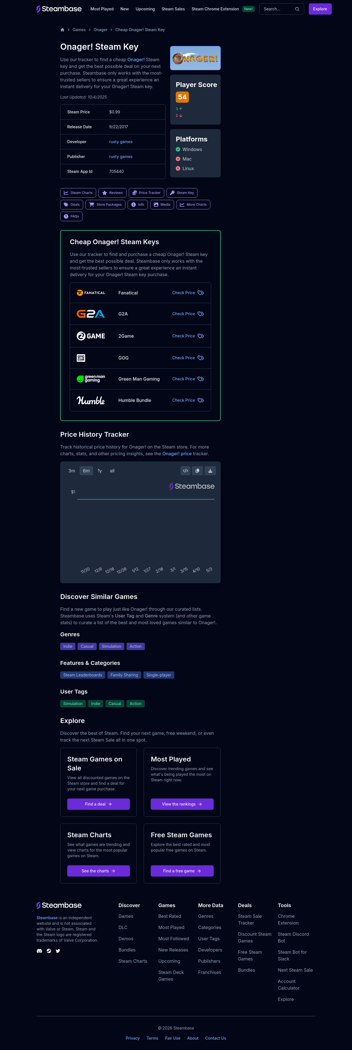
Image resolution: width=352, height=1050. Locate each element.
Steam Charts (132, 961)
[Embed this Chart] (185, 470)
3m (71, 470)
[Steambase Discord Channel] (39, 951)
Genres (205, 916)
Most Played (102, 8)
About (192, 1038)
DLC (122, 927)
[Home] (62, 30)
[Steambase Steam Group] (49, 951)
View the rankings (182, 804)
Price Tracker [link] (146, 193)
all (112, 470)
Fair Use (172, 1038)
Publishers (209, 961)
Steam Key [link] (182, 193)
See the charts (99, 870)
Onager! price (176, 453)
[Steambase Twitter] (58, 951)
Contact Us (215, 1038)
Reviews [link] (112, 193)
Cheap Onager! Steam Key (140, 29)
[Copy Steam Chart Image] (197, 470)
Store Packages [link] (105, 204)
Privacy (133, 1038)
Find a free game (182, 870)
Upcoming (145, 8)
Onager (100, 29)
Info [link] (137, 204)
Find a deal (98, 804)
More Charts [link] (193, 204)
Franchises (209, 972)
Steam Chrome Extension (215, 8)
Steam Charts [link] (78, 193)
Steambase (47, 917)
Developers (210, 950)
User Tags (209, 938)
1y (100, 470)
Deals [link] (72, 204)
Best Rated (169, 916)
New (124, 8)
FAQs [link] (71, 216)
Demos (125, 938)
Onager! (136, 59)
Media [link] (162, 204)
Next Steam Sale (295, 970)
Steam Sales (173, 8)
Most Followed (173, 938)
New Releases (173, 950)
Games (79, 29)
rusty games (120, 141)
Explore (320, 8)
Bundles (127, 950)
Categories (209, 927)
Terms (152, 1038)
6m (86, 470)
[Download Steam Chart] (210, 470)
